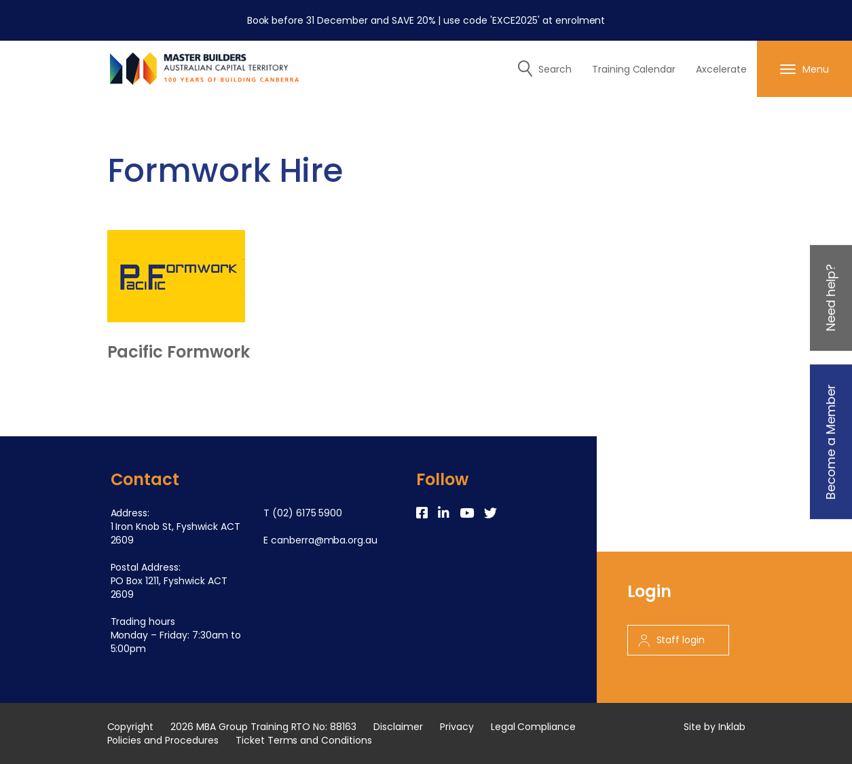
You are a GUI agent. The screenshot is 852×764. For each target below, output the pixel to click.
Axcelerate (721, 69)
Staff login (671, 640)
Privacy (457, 726)
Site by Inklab (714, 726)
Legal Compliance (533, 726)
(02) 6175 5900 (307, 513)
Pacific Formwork (178, 352)
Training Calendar (634, 69)
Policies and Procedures (163, 740)
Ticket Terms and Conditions (304, 740)
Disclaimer (398, 726)
